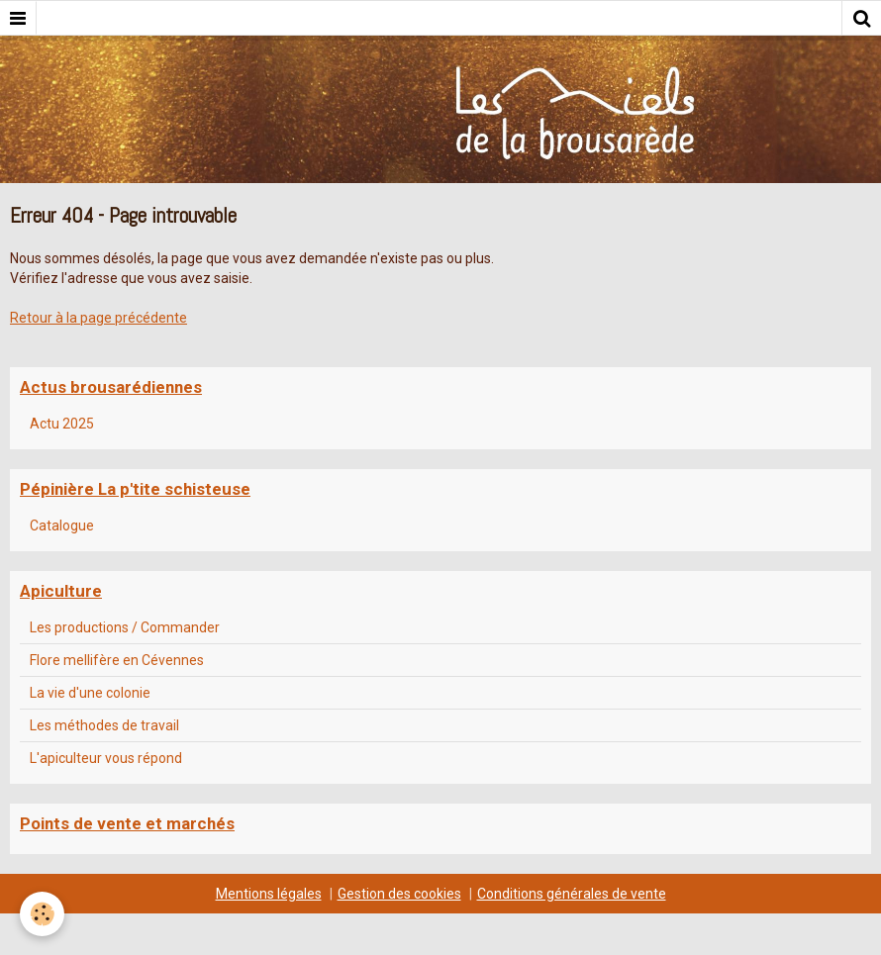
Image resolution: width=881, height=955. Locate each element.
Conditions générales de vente (571, 894)
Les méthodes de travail (104, 725)
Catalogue (62, 525)
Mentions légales (269, 894)
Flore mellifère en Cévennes (117, 660)
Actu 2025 (62, 423)
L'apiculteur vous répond (106, 758)
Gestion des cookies (399, 894)
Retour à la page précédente (98, 318)
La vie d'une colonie (90, 693)
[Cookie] (42, 914)
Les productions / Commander (125, 627)
